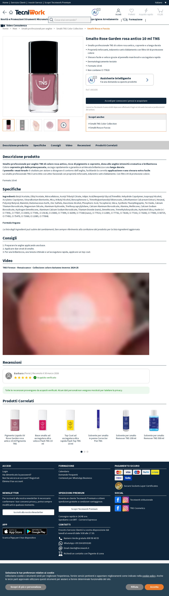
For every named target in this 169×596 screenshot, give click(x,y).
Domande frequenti (68, 474)
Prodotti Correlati (106, 145)
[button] (82, 452)
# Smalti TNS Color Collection (102, 123)
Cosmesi (96, 20)
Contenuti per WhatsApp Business (75, 477)
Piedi (71, 20)
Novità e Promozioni (14, 20)
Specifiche (39, 145)
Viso (86, 20)
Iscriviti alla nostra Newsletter (28, 512)
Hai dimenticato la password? (16, 474)
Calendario (64, 471)
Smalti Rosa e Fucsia (98, 28)
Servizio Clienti (18, 2)
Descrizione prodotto (15, 145)
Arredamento (131, 20)
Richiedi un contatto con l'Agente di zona (81, 553)
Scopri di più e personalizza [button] (26, 587)
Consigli (56, 145)
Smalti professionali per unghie (36, 28)
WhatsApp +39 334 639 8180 (75, 543)
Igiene (117, 20)
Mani (79, 20)
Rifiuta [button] (134, 587)
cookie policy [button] (148, 576)
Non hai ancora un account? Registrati (20, 477)
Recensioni (84, 145)
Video (69, 145)
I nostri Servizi (35, 2)
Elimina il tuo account (12, 481)
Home (6, 2)
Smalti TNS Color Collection (69, 28)
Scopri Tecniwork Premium (58, 2)
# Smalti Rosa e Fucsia (99, 127)
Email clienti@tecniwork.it (74, 548)
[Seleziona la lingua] (160, 2)
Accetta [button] (154, 587)
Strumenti (34, 20)
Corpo (107, 20)
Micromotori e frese (54, 20)
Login (5, 471)
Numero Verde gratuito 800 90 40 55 (79, 538)
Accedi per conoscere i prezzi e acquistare (126, 100)
